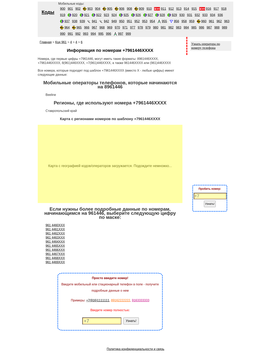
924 (114, 15)
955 (164, 21)
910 (149, 8)
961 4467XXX (55, 254)
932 (197, 15)
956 (176, 21)
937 (67, 21)
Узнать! (131, 321)
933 (205, 15)
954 (152, 21)
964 (67, 27)
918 (223, 8)
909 (141, 8)
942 (106, 21)
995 (101, 33)
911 (163, 8)
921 (86, 15)
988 (217, 27)
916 (208, 8)
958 (184, 21)
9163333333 (140, 300)
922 (98, 15)
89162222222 (120, 300)
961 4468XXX (55, 258)
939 (82, 21)
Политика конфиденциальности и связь (135, 349)
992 (78, 33)
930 (182, 15)
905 (109, 8)
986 (201, 27)
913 (178, 8)
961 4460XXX (55, 225)
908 (129, 8)
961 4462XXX (55, 233)
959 (191, 21)
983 (178, 27)
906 (121, 8)
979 (148, 27)
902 (78, 8)
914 (186, 8)
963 (227, 21)
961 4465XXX (55, 245)
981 (163, 27)
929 (174, 15)
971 (125, 27)
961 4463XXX (55, 237)
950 (121, 21)
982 (171, 27)
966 (86, 27)
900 (62, 8)
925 (126, 15)
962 (219, 21)
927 (150, 15)
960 (203, 21)
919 (62, 15)
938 (74, 21)
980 (155, 27)
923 (106, 15)
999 (128, 33)
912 (171, 8)
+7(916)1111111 (97, 300)
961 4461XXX (55, 229)
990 (62, 33)
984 (186, 27)
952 (137, 21)
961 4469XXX (55, 262)
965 (79, 27)
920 (74, 15)
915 (194, 8)
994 (93, 33)
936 (220, 15)
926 (138, 15)
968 (102, 27)
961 (211, 21)
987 (209, 27)
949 (114, 21)
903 (90, 8)
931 (189, 15)
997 (120, 33)
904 (97, 8)
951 (129, 21)
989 (224, 27)
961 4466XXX (55, 250)
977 (132, 27)
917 (216, 8)
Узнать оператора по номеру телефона (205, 46)
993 (85, 33)
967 (94, 27)
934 (212, 15)
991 (70, 33)
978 (140, 27)
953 (144, 21)
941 (94, 21)
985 (194, 27)
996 (108, 33)
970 (117, 27)
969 (109, 27)
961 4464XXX (55, 241)
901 (70, 8)
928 (162, 15)
